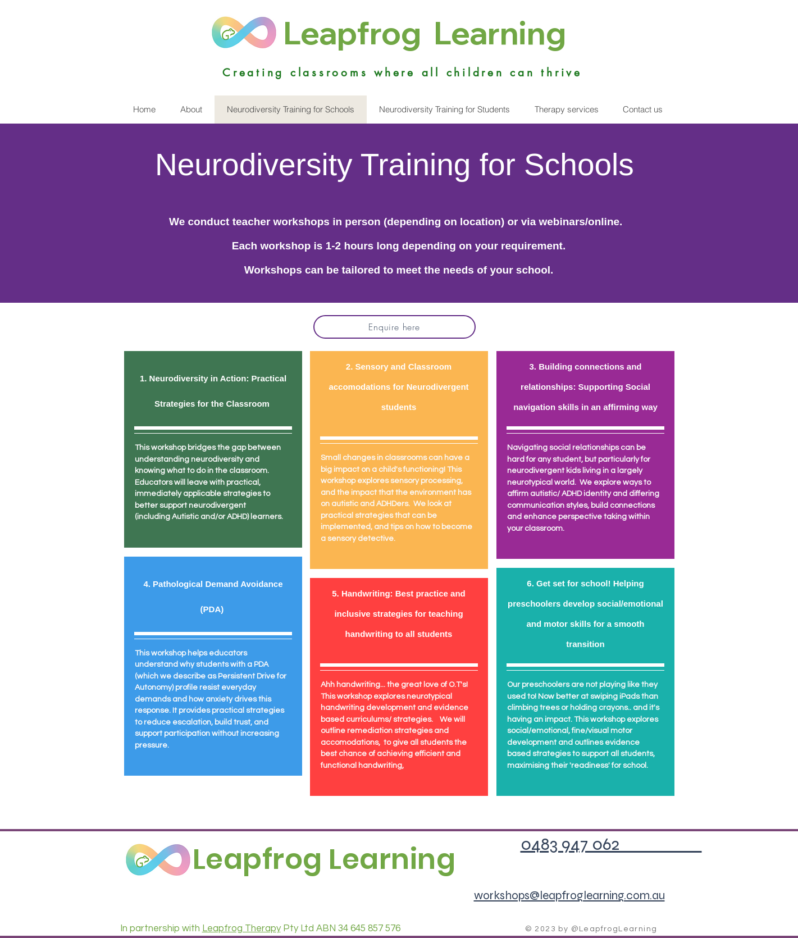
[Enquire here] (394, 327)
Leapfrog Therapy (241, 928)
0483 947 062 (611, 844)
